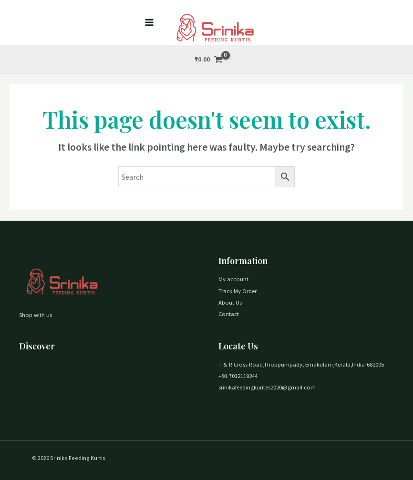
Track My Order (237, 291)
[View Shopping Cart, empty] (209, 59)
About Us (230, 302)
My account (233, 279)
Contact (228, 313)
